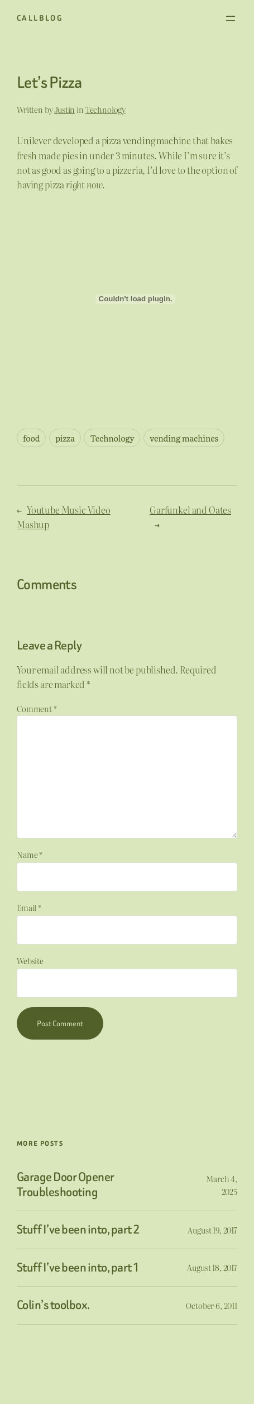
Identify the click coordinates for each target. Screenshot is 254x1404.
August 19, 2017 (212, 1230)
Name (29, 854)
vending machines (184, 438)
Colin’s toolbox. (53, 1305)
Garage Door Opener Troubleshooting (65, 1184)
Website (30, 960)
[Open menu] (230, 18)
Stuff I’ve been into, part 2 (78, 1229)
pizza (65, 438)
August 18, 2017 (212, 1267)
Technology (105, 109)
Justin (64, 109)
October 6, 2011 (211, 1305)
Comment (37, 708)
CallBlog (40, 18)
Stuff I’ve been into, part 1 (78, 1267)
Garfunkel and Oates (190, 509)
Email (29, 907)
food (31, 438)
